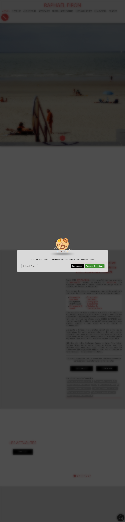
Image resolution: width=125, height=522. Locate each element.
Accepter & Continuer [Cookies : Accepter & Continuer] (94, 266)
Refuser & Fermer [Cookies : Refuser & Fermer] (29, 266)
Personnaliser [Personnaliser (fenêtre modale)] (77, 266)
